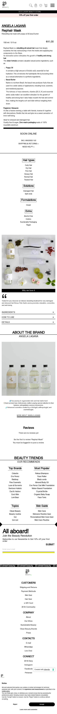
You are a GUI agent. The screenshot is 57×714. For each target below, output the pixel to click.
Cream (28, 205)
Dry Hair (28, 168)
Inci (15, 517)
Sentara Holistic (15, 488)
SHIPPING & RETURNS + (28, 144)
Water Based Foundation (42, 488)
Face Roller (42, 476)
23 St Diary (28, 661)
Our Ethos (28, 621)
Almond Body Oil (42, 482)
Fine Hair (28, 171)
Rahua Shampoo (42, 473)
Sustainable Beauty (28, 625)
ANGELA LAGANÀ (14, 26)
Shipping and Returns (28, 587)
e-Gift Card (28, 603)
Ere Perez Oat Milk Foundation (41, 485)
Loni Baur (15, 497)
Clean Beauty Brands (28, 629)
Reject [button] (15, 704)
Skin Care (42, 511)
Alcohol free (28, 216)
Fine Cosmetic (15, 482)
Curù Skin (15, 494)
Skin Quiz (28, 595)
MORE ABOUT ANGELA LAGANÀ (28, 415)
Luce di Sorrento (15, 485)
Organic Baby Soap (42, 494)
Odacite (15, 473)
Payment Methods (28, 591)
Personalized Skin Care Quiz (41, 517)
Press (28, 633)
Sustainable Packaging (28, 222)
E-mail (28, 643)
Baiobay (15, 479)
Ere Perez (15, 476)
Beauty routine (15, 514)
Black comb (42, 479)
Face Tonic (42, 497)
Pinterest (28, 673)
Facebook (28, 669)
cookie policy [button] (6, 691)
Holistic (28, 219)
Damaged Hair (28, 191)
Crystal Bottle (41, 491)
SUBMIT (50, 545)
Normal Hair (28, 177)
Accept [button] (42, 704)
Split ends (28, 194)
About (28, 617)
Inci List (15, 520)
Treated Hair (28, 180)
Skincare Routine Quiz (42, 514)
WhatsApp (28, 647)
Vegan (28, 225)
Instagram (28, 665)
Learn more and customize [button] (28, 709)
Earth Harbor (15, 491)
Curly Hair (28, 165)
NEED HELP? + (28, 147)
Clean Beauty (15, 511)
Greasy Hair (28, 174)
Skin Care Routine (42, 520)
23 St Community (28, 607)
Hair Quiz (28, 599)
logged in (26, 443)
